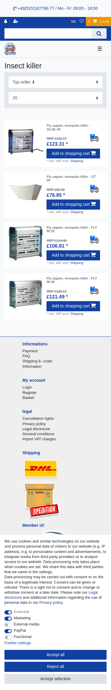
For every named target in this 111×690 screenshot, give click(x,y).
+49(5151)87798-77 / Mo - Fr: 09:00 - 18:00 (55, 8)
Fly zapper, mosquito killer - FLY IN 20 (71, 229)
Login (27, 387)
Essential (22, 611)
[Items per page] (55, 98)
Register (29, 392)
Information (32, 366)
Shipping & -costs (37, 361)
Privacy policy (34, 424)
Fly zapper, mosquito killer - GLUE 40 (68, 127)
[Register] (16, 21)
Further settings (17, 643)
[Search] (99, 33)
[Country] (73, 21)
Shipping (76, 161)
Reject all (55, 666)
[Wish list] (82, 21)
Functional (23, 636)
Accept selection (56, 678)
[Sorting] (55, 82)
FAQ (26, 356)
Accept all (55, 654)
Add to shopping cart (74, 153)
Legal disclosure (36, 429)
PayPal (20, 630)
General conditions (38, 434)
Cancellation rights (38, 418)
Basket (28, 397)
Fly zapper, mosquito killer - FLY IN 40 (71, 280)
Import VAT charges (39, 439)
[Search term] (47, 33)
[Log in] (6, 21)
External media (26, 624)
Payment (30, 351)
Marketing (22, 618)
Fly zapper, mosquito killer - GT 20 (71, 178)
